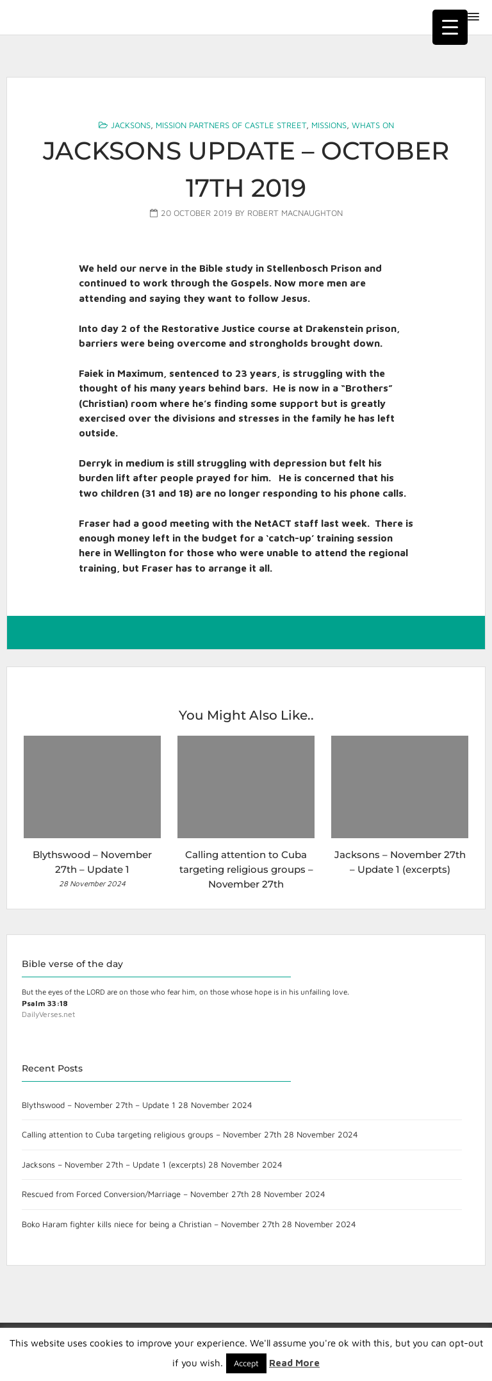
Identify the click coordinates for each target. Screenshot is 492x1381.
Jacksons (131, 125)
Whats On (373, 125)
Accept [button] (246, 1363)
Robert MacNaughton (295, 213)
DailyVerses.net (48, 1014)
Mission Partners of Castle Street (231, 125)
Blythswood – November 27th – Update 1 (99, 1105)
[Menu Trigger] (450, 27)
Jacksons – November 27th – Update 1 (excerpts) (114, 1164)
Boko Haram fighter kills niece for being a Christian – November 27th (150, 1224)
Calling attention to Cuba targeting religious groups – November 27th (151, 1134)
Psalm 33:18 (45, 1003)
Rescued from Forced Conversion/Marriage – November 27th (135, 1194)
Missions (329, 125)
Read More (294, 1362)
